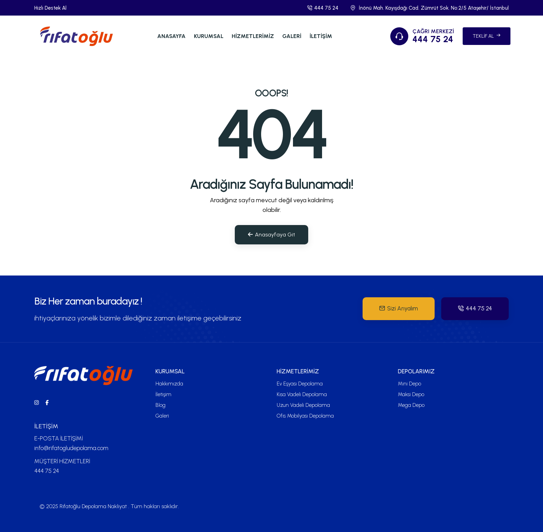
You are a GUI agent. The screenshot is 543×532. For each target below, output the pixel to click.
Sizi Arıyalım (398, 308)
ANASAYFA (171, 36)
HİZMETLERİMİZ (253, 36)
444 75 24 (322, 8)
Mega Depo (411, 405)
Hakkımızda (169, 384)
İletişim (163, 394)
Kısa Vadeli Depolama (302, 394)
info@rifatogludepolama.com (71, 448)
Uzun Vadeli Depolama (303, 405)
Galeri (162, 416)
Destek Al (55, 8)
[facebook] (46, 402)
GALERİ (291, 36)
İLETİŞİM (321, 36)
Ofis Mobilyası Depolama (305, 416)
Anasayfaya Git (271, 234)
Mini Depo (409, 384)
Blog (160, 405)
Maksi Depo (411, 394)
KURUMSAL (208, 36)
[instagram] (36, 402)
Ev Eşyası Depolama (300, 384)
